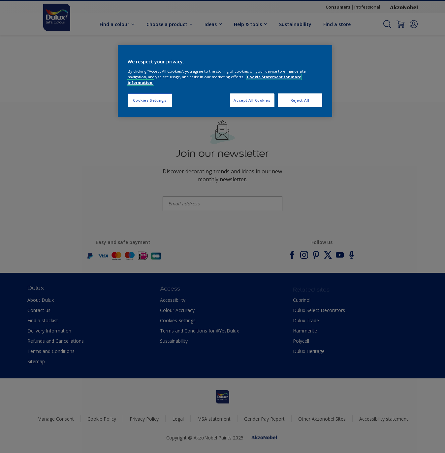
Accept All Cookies (252, 100)
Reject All (300, 100)
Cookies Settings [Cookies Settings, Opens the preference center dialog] (149, 100)
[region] (225, 81)
